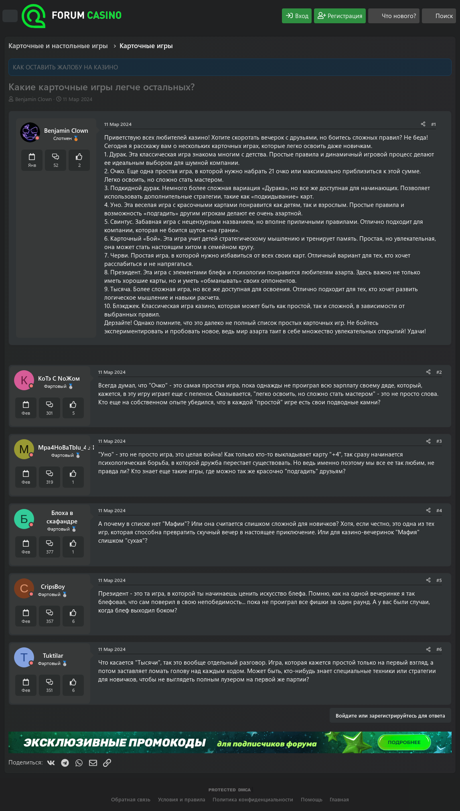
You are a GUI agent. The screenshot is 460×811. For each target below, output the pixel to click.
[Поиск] (439, 15)
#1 (433, 124)
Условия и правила (181, 799)
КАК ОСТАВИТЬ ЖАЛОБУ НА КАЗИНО (65, 67)
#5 (439, 580)
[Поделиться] (423, 124)
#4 (439, 510)
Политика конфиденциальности (253, 799)
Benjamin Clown (33, 98)
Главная (339, 799)
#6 (439, 649)
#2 (439, 372)
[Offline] (37, 138)
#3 (439, 441)
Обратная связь (130, 799)
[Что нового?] (393, 15)
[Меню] (10, 16)
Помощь (311, 799)
